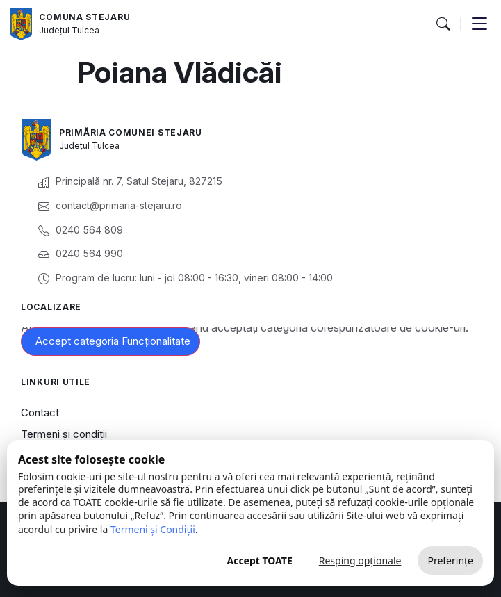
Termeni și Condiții (152, 529)
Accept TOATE (259, 560)
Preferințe (450, 560)
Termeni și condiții (64, 434)
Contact (40, 412)
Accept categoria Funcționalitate (112, 340)
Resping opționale (360, 560)
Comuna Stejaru (84, 17)
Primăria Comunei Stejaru (130, 132)
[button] (442, 24)
